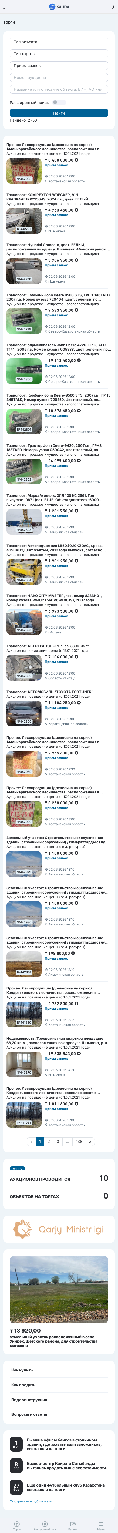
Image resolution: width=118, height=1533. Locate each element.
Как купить (22, 1370)
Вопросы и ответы (29, 1414)
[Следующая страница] (90, 1141)
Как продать (23, 1385)
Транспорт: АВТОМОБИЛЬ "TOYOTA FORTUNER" (49, 692)
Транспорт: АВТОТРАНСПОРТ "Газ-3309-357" (47, 646)
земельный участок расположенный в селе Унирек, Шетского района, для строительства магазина (53, 1341)
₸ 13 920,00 (25, 1330)
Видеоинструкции (29, 1399)
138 (79, 1141)
